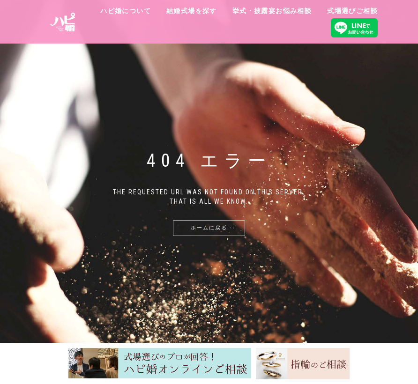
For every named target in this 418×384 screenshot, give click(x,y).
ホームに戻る (209, 228)
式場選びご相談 (352, 11)
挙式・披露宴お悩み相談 (272, 11)
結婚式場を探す (191, 11)
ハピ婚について (125, 11)
